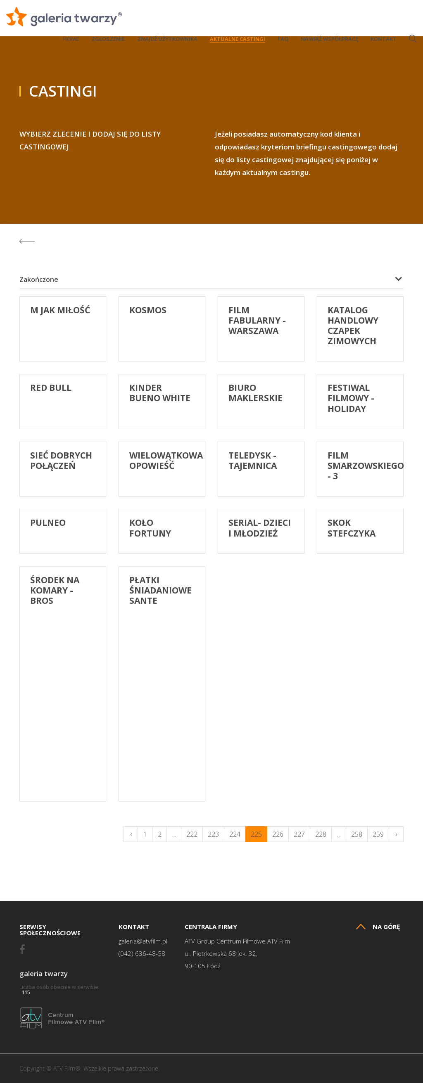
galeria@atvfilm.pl (143, 941)
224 (234, 834)
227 (299, 834)
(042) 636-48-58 (142, 954)
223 (213, 834)
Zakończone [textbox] (38, 279)
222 (191, 834)
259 (378, 834)
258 (356, 834)
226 (277, 834)
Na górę (378, 927)
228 (320, 834)
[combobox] (211, 279)
